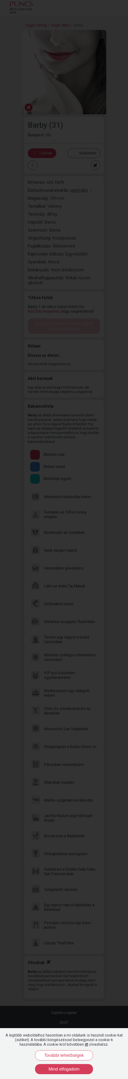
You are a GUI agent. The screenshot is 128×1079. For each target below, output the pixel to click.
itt (86, 1044)
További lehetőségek (64, 1055)
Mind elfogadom (64, 1069)
